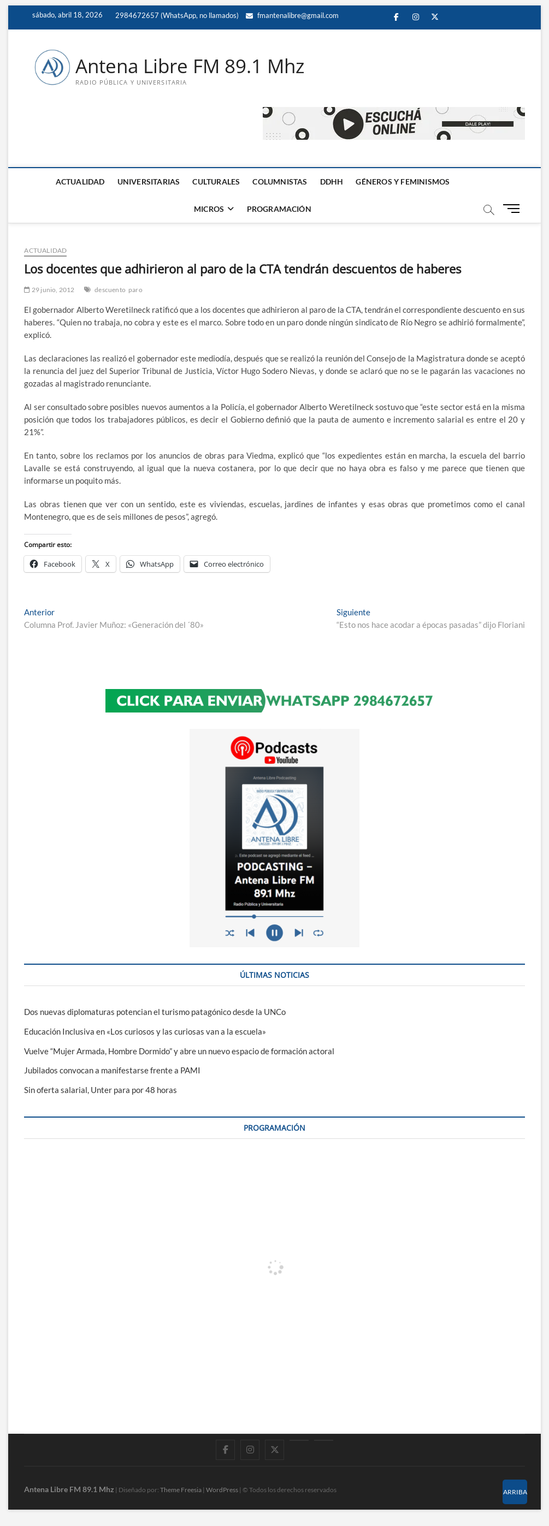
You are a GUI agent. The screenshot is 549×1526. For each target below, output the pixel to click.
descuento (110, 290)
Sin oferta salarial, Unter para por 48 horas (100, 1090)
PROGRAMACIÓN (279, 209)
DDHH (332, 182)
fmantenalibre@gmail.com (292, 15)
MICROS (209, 209)
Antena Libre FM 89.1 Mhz (194, 66)
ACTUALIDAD (80, 182)
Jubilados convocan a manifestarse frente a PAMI (112, 1071)
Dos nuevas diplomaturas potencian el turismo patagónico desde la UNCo (155, 1012)
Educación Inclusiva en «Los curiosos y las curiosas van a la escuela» (145, 1031)
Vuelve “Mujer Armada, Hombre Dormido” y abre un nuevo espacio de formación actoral (179, 1051)
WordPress (222, 1490)
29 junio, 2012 (49, 290)
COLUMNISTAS (279, 182)
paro (135, 290)
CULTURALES (216, 182)
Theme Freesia (181, 1490)
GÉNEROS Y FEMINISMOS (403, 182)
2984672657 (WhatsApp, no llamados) (176, 15)
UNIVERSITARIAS (148, 182)
